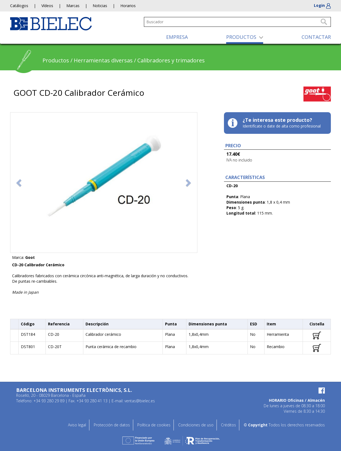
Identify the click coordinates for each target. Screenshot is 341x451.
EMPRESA (177, 37)
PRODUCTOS (241, 37)
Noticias (100, 5)
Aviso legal (77, 424)
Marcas (72, 5)
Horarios (128, 5)
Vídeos (47, 5)
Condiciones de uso (196, 424)
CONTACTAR (316, 37)
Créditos (228, 424)
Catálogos (19, 5)
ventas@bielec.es (139, 400)
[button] (19, 182)
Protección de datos (112, 424)
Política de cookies (153, 424)
